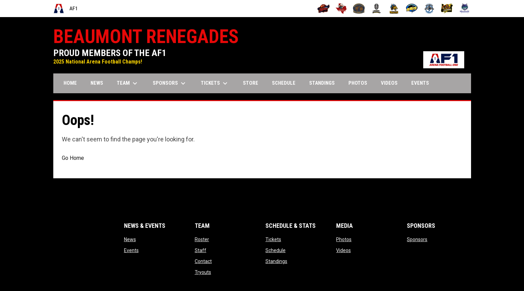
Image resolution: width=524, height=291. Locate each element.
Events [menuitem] (420, 83)
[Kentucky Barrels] (359, 8)
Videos (343, 250)
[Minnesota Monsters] (394, 8)
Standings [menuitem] (322, 83)
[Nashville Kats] (411, 8)
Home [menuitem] (70, 83)
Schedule (275, 250)
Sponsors (417, 239)
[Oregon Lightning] (447, 8)
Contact (203, 261)
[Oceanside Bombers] (429, 8)
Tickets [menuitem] (215, 83)
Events (131, 250)
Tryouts (203, 272)
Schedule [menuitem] (283, 83)
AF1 (65, 8)
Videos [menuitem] (389, 83)
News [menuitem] (97, 83)
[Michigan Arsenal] (376, 8)
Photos (343, 239)
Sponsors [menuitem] (170, 83)
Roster (202, 239)
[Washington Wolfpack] (464, 8)
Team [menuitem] (128, 83)
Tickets (273, 239)
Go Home (73, 158)
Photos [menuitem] (357, 83)
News (130, 239)
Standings (276, 261)
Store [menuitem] (253, 83)
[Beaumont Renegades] (341, 8)
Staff (200, 250)
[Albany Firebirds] (323, 8)
